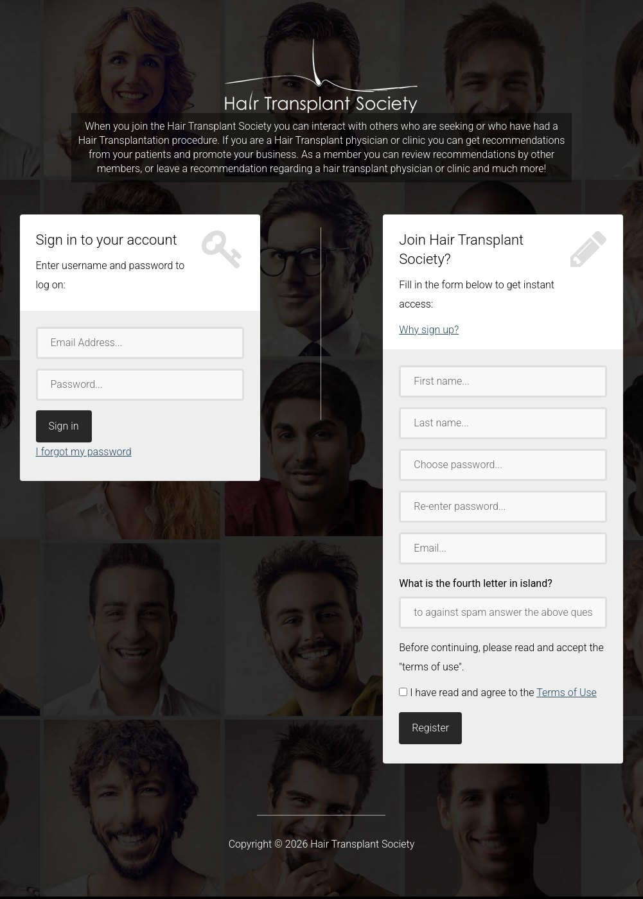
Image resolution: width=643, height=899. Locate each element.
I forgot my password (84, 452)
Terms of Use (566, 692)
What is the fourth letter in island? (475, 583)
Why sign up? (429, 330)
